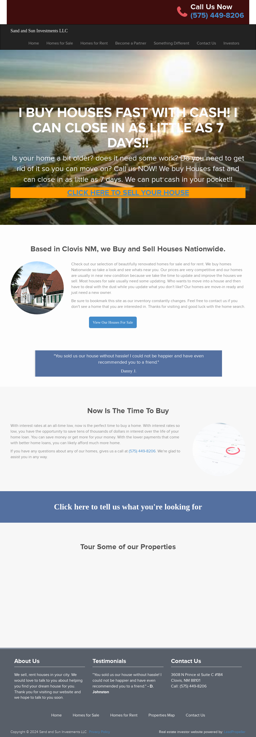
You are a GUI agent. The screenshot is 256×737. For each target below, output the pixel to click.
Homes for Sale (59, 43)
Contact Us (206, 43)
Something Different (171, 43)
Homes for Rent (94, 43)
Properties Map (161, 715)
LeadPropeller (235, 732)
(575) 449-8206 (217, 15)
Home (33, 43)
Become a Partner (130, 43)
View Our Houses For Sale (113, 322)
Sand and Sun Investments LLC (39, 30)
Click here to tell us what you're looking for (128, 506)
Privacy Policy (99, 732)
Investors (231, 43)
